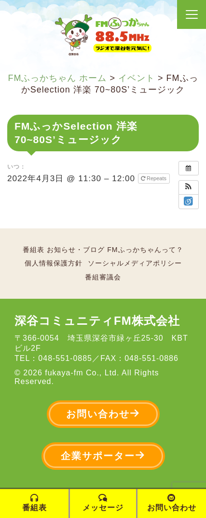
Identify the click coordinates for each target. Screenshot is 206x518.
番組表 (33, 249)
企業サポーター (103, 455)
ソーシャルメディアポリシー (135, 263)
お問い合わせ (103, 413)
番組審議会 (103, 277)
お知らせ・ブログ (76, 249)
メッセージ (103, 503)
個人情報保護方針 (53, 263)
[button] (188, 187)
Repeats (154, 178)
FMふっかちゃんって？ (145, 249)
